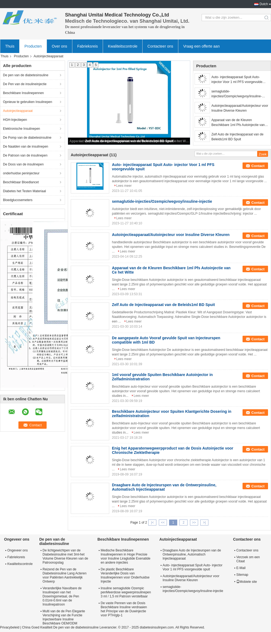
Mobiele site (246, 582)
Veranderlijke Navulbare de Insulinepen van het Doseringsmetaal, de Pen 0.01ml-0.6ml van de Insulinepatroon (62, 596)
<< (163, 522)
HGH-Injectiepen (15, 120)
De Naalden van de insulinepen (25, 146)
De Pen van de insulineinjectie (25, 84)
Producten (33, 46)
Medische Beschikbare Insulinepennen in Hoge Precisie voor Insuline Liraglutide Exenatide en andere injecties (125, 556)
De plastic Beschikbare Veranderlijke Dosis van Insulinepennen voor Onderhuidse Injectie (125, 575)
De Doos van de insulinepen (23, 164)
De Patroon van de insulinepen (25, 155)
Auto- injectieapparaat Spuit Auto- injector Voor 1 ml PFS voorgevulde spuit (236, 79)
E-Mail (241, 568)
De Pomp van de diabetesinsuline (27, 137)
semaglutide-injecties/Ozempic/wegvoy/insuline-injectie (236, 94)
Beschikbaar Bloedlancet (21, 182)
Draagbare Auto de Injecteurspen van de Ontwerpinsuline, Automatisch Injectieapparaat (164, 487)
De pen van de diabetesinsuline (25, 75)
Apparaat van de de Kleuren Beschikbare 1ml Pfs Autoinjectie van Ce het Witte (238, 122)
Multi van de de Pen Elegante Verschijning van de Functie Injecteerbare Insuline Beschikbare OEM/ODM (64, 617)
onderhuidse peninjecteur (21, 173)
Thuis (9, 46)
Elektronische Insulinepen (21, 129)
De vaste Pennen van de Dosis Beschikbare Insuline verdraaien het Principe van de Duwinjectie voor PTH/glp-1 (124, 609)
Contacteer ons (160, 46)
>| (204, 522)
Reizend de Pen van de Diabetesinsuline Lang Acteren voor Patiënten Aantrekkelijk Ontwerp (64, 575)
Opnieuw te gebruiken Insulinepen (27, 102)
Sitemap (242, 575)
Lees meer (124, 186)
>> (194, 522)
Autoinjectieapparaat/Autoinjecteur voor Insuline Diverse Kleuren (239, 108)
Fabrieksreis (87, 46)
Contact (257, 166)
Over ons (59, 46)
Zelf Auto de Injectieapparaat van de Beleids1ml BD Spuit (129, 141)
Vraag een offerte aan (201, 46)
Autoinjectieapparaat (18, 111)
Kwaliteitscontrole (122, 46)
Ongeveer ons (17, 550)
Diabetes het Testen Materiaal (24, 191)
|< (152, 522)
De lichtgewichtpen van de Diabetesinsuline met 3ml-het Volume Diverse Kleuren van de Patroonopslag (65, 556)
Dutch (264, 4)
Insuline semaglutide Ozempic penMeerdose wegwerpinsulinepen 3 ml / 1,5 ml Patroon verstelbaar (126, 592)
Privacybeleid (9, 627)
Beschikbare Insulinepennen (23, 93)
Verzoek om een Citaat (248, 559)
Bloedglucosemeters (18, 200)
